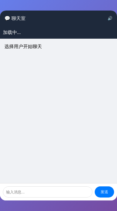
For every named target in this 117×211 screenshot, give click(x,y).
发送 (104, 192)
